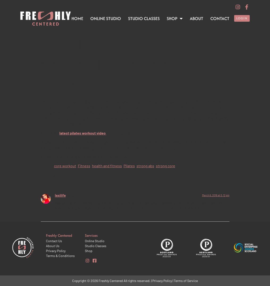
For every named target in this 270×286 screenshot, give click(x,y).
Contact (219, 18)
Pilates (129, 165)
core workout (65, 165)
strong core (165, 165)
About (196, 18)
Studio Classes (144, 18)
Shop (175, 18)
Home (77, 18)
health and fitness (107, 165)
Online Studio (105, 18)
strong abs (145, 165)
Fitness (84, 165)
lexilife (60, 195)
